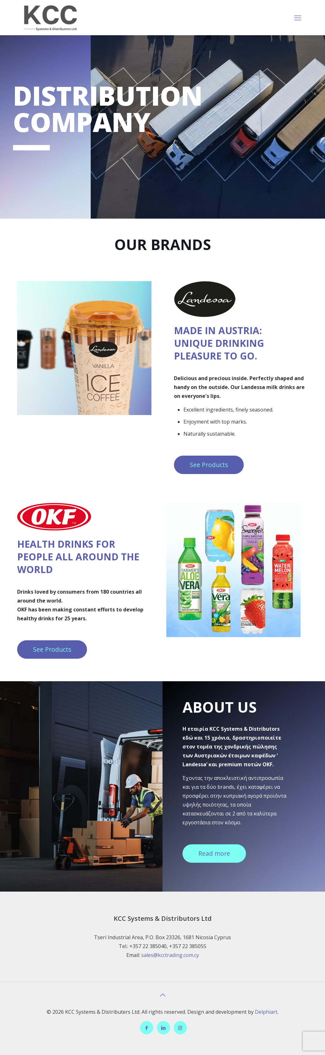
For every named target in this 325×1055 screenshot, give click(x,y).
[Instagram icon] (180, 1028)
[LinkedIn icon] (163, 1028)
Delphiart (266, 1011)
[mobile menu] (297, 17)
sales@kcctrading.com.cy (170, 955)
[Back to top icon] (162, 995)
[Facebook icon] (146, 1028)
